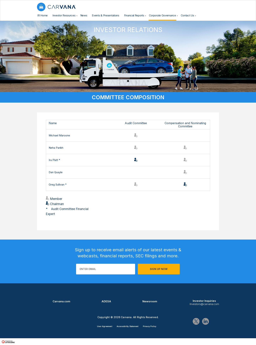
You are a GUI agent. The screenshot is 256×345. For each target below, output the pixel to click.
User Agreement (104, 326)
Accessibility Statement (127, 326)
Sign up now (158, 268)
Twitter (196, 321)
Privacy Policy (149, 326)
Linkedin (205, 321)
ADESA (106, 301)
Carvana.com (61, 301)
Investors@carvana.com (204, 304)
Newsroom (149, 301)
